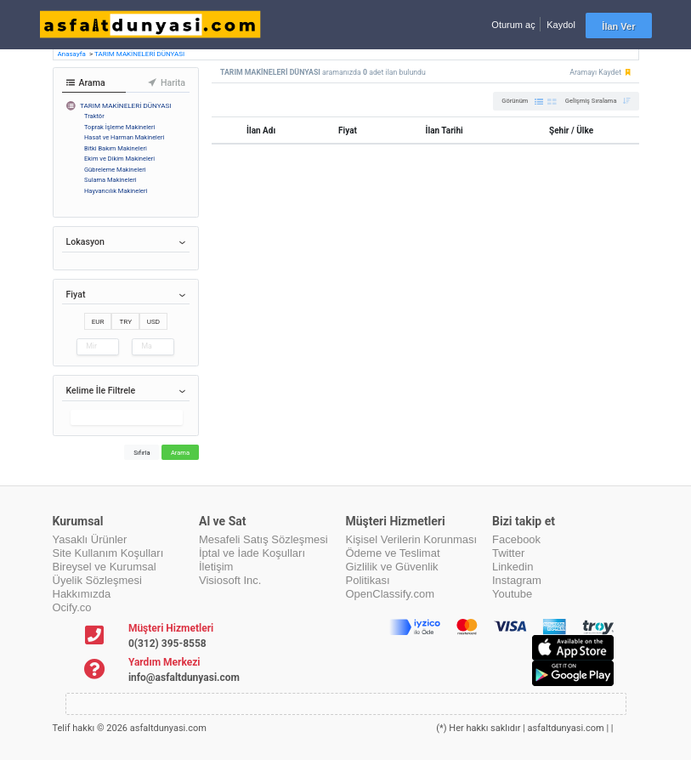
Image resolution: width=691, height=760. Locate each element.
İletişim (216, 566)
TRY (125, 321)
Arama (180, 453)
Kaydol (561, 25)
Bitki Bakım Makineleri (115, 148)
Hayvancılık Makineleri (115, 191)
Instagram (516, 580)
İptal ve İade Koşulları (252, 553)
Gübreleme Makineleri (115, 169)
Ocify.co (72, 607)
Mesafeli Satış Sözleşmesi (263, 539)
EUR (98, 321)
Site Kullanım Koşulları (108, 553)
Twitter (508, 553)
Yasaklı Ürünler (90, 539)
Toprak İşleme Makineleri (119, 127)
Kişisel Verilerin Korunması (412, 539)
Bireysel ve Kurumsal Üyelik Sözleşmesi (104, 573)
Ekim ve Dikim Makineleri (119, 158)
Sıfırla (141, 453)
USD (153, 321)
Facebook (516, 539)
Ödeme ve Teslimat (393, 553)
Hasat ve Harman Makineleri (124, 137)
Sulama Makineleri (110, 180)
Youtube (512, 593)
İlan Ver (618, 26)
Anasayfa (73, 54)
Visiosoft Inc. (230, 580)
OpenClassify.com (390, 593)
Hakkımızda (82, 593)
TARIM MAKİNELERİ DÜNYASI (139, 54)
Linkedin (512, 566)
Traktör (94, 116)
